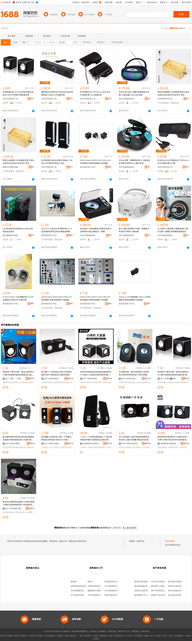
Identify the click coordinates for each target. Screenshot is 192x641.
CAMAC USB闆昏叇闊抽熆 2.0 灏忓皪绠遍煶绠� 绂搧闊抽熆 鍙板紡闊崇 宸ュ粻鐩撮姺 (96, 438)
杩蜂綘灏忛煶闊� (10, 447)
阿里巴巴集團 (6, 636)
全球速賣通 (50, 636)
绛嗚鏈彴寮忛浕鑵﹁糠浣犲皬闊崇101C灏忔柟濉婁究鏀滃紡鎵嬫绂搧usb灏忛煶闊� (173, 373)
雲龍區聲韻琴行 (111, 595)
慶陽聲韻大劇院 (94, 590)
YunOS (129, 636)
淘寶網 (59, 636)
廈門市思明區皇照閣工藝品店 (163, 590)
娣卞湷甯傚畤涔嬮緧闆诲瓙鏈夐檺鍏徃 (14, 508)
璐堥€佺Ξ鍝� (125, 447)
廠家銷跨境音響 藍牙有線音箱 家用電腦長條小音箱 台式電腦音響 (57, 93)
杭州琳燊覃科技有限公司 (166, 99)
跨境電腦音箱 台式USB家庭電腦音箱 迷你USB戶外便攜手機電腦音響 (18, 93)
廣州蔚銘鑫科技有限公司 (144, 586)
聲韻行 (90, 582)
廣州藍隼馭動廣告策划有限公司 (147, 582)
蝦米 (111, 636)
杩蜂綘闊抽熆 (47, 382)
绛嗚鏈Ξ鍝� (24, 447)
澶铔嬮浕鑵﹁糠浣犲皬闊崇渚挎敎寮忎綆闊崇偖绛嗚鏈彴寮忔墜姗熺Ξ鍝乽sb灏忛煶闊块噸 (134, 373)
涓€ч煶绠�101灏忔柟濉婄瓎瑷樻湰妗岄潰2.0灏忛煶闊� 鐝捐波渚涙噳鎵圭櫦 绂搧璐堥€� (134, 438)
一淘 (80, 636)
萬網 (146, 636)
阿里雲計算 (119, 636)
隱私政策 (112, 631)
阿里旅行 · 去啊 (90, 636)
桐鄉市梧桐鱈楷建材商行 (11, 167)
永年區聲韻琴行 (94, 595)
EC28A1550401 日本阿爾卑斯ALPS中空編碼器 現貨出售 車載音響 (18, 298)
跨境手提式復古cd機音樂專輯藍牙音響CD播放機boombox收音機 (134, 93)
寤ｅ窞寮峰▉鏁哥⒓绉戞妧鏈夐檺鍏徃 (169, 378)
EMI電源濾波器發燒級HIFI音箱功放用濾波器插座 (18, 230)
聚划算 (73, 636)
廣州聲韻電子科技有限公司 (89, 167)
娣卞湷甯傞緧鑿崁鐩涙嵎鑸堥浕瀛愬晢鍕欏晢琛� (14, 443)
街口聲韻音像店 (77, 595)
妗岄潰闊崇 (136, 447)
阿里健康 (178, 636)
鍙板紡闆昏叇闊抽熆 (96, 447)
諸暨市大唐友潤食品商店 (161, 595)
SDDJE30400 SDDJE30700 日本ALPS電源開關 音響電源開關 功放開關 (95, 161)
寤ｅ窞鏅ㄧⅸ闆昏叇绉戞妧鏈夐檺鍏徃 (14, 378)
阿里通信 (138, 636)
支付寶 (158, 636)
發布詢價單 (170, 541)
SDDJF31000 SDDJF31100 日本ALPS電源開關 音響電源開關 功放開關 (95, 298)
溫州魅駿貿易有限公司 (11, 235)
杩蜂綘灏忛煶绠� (10, 382)
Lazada (96, 638)
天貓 (66, 636)
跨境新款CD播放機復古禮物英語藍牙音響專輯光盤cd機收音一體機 (96, 230)
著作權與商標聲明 (79, 631)
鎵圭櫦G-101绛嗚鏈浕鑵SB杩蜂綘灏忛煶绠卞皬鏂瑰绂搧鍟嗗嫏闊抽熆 (56, 373)
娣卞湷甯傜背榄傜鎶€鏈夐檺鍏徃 (131, 443)
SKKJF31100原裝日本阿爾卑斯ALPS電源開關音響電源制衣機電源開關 (56, 230)
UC (151, 636)
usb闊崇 (45, 447)
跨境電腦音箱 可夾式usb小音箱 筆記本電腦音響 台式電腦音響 (95, 93)
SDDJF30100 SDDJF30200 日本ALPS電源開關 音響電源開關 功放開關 (56, 298)
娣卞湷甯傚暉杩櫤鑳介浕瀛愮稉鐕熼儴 (53, 378)
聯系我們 (136, 631)
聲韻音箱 (140, 541)
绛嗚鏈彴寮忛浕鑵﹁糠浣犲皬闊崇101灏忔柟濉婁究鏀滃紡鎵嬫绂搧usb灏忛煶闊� (18, 373)
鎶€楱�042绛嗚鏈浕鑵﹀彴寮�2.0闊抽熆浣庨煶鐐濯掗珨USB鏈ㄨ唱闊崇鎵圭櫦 (56, 438)
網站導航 (145, 631)
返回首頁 (117, 528)
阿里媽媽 (103, 636)
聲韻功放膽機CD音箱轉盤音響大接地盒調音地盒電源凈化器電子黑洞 (173, 93)
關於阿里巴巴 (124, 631)
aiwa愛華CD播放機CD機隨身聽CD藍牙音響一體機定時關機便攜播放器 (172, 230)
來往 (165, 636)
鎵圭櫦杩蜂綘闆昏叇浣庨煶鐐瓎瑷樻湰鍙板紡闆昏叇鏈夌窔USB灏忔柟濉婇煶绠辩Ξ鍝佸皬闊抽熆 (18, 438)
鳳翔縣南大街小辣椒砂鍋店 (145, 595)
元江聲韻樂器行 (111, 586)
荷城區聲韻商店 (94, 586)
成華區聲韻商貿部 (78, 586)
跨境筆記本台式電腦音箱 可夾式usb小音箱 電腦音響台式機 (173, 161)
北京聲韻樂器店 (111, 590)
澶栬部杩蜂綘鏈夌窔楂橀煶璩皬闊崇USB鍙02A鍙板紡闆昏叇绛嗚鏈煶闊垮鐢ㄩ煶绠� (95, 373)
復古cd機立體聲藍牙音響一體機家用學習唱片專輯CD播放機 (134, 230)
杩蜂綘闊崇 (97, 382)
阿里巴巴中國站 (36, 636)
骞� (32, 378)
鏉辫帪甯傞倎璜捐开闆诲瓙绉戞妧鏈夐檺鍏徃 (92, 443)
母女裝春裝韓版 (174, 595)
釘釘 (170, 636)
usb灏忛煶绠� (24, 382)
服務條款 (102, 631)
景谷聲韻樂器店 (77, 590)
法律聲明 (93, 631)
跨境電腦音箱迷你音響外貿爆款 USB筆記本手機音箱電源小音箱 (56, 161)
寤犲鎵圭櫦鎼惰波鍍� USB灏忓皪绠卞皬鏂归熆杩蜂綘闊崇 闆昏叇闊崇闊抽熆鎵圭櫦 (18, 503)
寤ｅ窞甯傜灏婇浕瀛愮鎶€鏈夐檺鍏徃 (53, 443)
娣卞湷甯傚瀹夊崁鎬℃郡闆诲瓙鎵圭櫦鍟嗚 (131, 378)
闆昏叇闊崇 (162, 447)
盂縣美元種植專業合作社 (144, 590)
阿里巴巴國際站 (20, 636)
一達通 (187, 636)
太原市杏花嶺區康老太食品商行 (164, 582)
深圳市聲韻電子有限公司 (11, 99)
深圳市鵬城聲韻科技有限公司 (127, 99)
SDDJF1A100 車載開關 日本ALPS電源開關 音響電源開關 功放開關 (135, 298)
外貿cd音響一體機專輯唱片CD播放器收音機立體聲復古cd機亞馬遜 (134, 161)
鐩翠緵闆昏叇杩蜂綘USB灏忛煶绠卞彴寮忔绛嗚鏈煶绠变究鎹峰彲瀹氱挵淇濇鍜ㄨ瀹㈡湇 (172, 438)
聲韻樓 (73, 582)
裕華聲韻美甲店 (111, 582)
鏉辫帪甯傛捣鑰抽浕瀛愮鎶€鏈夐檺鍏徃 (169, 443)
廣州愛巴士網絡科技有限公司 (163, 586)
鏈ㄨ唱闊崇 (54, 447)
